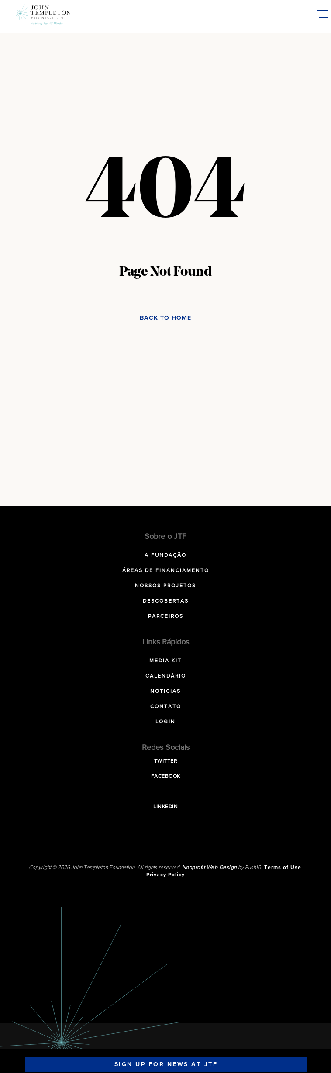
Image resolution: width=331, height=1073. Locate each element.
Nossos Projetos (165, 586)
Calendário (165, 676)
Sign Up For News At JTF (166, 1064)
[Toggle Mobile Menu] (322, 14)
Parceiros (165, 616)
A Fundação (165, 555)
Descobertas (166, 601)
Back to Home (165, 318)
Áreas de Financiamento (165, 570)
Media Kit (165, 661)
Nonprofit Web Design (209, 867)
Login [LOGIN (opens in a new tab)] (165, 722)
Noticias (165, 691)
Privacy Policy (165, 875)
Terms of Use (282, 867)
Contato (165, 706)
